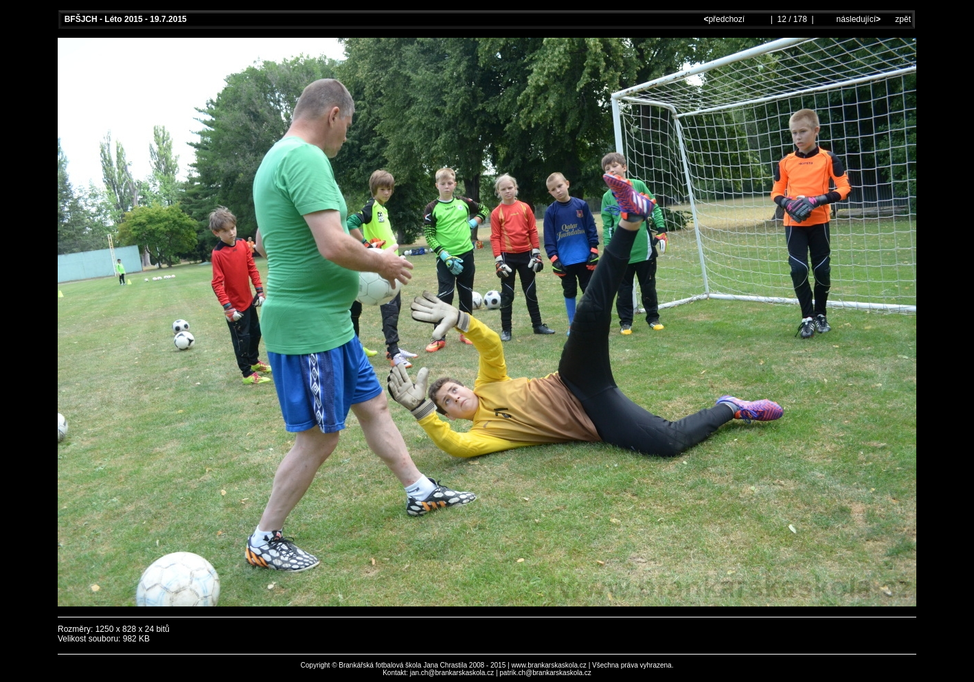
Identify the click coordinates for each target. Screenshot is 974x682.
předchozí (725, 19)
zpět (903, 19)
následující (857, 19)
